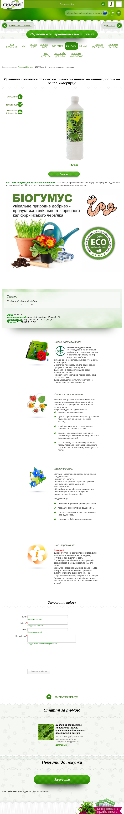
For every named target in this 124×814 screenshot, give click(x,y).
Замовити (62, 779)
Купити (64, 174)
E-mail (23, 629)
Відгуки (74, 164)
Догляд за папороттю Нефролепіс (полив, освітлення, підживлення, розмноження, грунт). (70, 729)
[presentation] (52, 661)
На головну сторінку (20, 25)
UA (118, 13)
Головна (21, 67)
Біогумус (29, 67)
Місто (23, 623)
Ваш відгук (21, 636)
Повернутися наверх (65, 696)
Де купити (109, 25)
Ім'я (24, 616)
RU (112, 13)
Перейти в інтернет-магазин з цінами (62, 34)
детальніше (61, 745)
